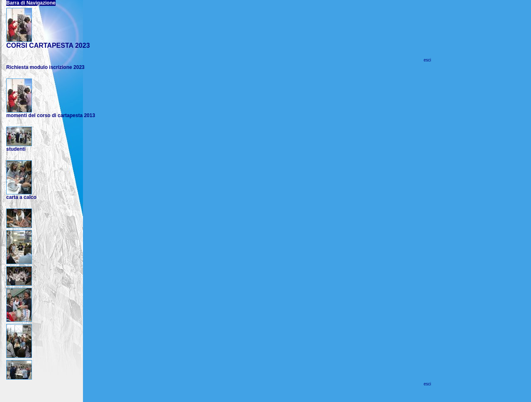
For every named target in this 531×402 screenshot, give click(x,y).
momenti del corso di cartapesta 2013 (50, 115)
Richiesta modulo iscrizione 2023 (45, 67)
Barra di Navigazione (31, 3)
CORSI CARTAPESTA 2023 (48, 45)
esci (427, 60)
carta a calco (21, 197)
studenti (16, 149)
